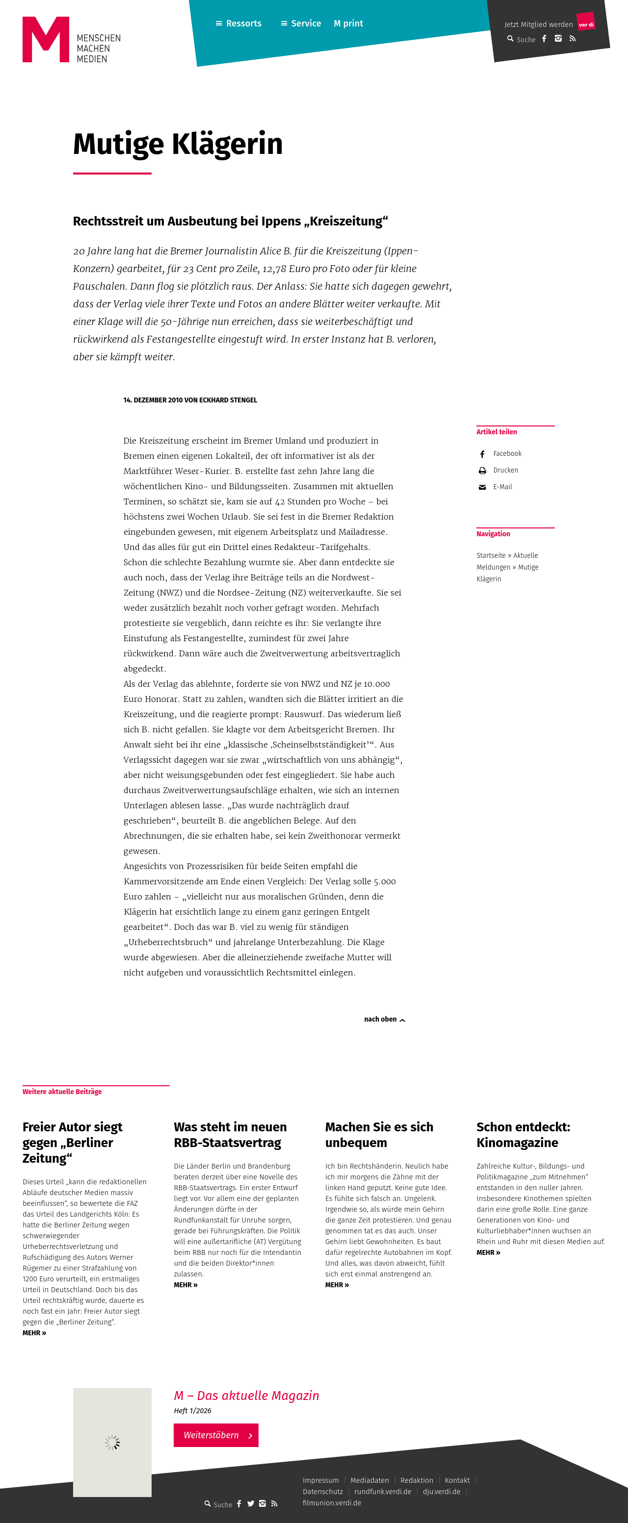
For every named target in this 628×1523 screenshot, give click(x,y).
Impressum (321, 1480)
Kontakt (457, 1480)
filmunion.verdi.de (332, 1502)
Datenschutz (323, 1491)
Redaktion (416, 1480)
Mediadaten (369, 1480)
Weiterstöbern (211, 1435)
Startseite (491, 555)
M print (348, 23)
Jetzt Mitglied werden (538, 24)
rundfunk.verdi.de (383, 1491)
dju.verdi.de (442, 1491)
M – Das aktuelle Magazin (246, 1395)
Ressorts (244, 23)
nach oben (381, 1019)
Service (306, 23)
